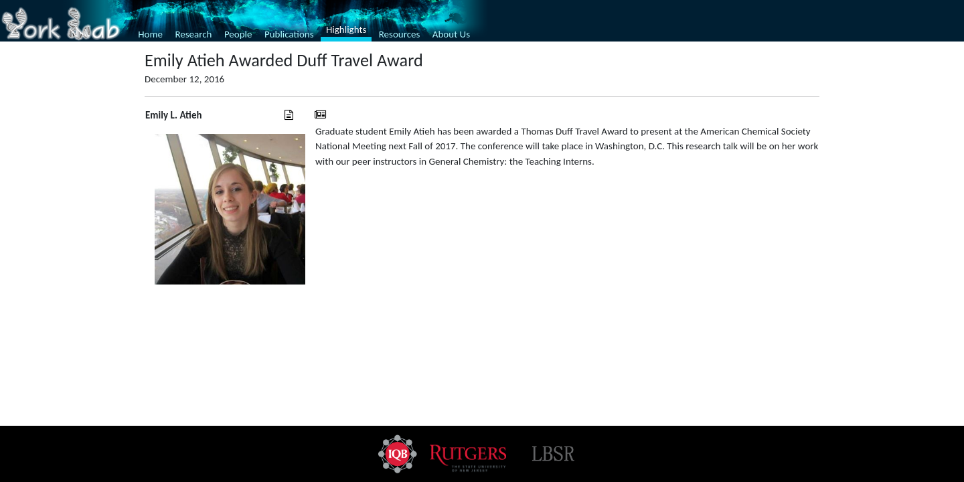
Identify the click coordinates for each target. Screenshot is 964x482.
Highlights (346, 29)
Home (150, 34)
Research (193, 34)
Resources (399, 34)
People (238, 34)
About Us (451, 34)
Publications (289, 34)
